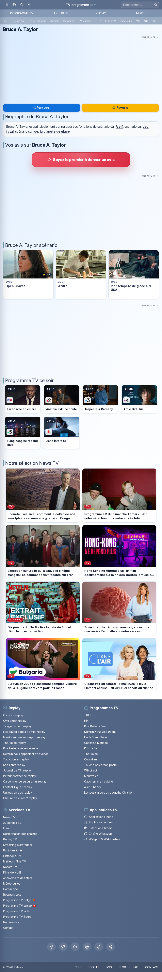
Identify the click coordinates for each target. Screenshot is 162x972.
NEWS (140, 13)
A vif (119, 126)
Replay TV (10, 839)
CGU (78, 967)
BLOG (122, 967)
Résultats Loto (12, 894)
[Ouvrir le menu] (6, 5)
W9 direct (90, 770)
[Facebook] (51, 946)
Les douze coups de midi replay (24, 731)
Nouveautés (11, 922)
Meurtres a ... (92, 776)
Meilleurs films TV (14, 861)
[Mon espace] (14, 5)
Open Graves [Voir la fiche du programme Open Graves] (15, 286)
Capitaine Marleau (96, 742)
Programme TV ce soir (29, 380)
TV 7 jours (84, 21)
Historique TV (12, 856)
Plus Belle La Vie (95, 726)
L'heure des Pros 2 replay (20, 798)
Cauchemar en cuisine (98, 781)
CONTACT (152, 967)
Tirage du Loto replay (17, 726)
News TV (9, 817)
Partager (42, 108)
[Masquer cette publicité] (150, 37)
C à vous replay (13, 715)
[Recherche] (140, 5)
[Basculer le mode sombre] (22, 5)
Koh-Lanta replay (14, 765)
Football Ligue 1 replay (17, 787)
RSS (109, 967)
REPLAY (101, 13)
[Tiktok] (98, 946)
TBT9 (87, 715)
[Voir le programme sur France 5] (22, 433)
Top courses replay (16, 759)
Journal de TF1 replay (17, 770)
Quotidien (90, 759)
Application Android (99, 822)
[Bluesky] (75, 946)
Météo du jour (12, 883)
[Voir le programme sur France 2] (61, 399)
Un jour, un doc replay (17, 792)
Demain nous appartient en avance (26, 753)
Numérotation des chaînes (20, 833)
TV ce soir (19, 21)
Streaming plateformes (18, 844)
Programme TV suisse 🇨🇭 (19, 905)
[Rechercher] (155, 4)
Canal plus (126, 21)
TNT (6, 21)
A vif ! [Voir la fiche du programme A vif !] (62, 286)
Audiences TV (12, 822)
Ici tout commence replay (19, 776)
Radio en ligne (12, 850)
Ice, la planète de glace (51, 131)
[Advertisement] (81, 67)
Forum (7, 828)
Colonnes (68, 21)
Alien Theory (92, 787)
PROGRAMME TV (21, 13)
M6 (138, 21)
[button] (110, 946)
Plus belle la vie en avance (20, 748)
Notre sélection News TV (32, 463)
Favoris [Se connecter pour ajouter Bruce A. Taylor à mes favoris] (120, 108)
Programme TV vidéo (17, 911)
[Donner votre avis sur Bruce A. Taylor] (81, 159)
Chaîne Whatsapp (98, 833)
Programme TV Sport (17, 916)
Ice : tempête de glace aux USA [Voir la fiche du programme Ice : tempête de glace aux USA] (131, 288)
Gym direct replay (14, 720)
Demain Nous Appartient (100, 731)
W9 (154, 21)
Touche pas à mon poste (100, 765)
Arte (146, 21)
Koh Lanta (90, 748)
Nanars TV (10, 867)
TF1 (99, 21)
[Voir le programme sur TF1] (22, 399)
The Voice (91, 753)
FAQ (135, 967)
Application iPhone (98, 816)
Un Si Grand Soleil (95, 737)
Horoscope (10, 889)
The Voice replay (14, 742)
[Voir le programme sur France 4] (139, 399)
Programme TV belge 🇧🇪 (19, 900)
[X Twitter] (63, 946)
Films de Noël (12, 872)
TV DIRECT (61, 13)
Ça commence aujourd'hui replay (24, 781)
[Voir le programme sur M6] (61, 433)
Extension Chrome (98, 828)
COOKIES (94, 967)
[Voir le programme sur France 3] (100, 399)
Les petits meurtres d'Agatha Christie (108, 792)
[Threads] (87, 946)
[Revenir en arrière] (29, 5)
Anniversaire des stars (17, 878)
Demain (54, 21)
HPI (86, 720)
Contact (8, 927)
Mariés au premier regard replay (24, 737)
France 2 (110, 21)
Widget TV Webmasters (102, 839)
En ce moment (37, 21)
